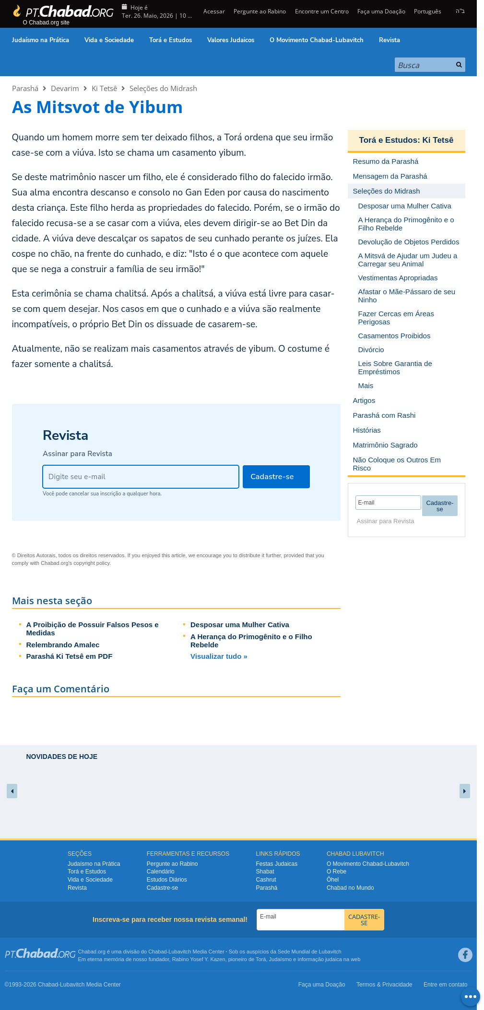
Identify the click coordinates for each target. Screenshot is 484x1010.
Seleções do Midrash (163, 88)
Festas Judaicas (277, 864)
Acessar (213, 11)
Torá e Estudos (170, 40)
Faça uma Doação (381, 11)
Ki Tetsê (104, 88)
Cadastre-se (162, 887)
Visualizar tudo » (219, 656)
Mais (366, 385)
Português (427, 11)
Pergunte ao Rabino (260, 11)
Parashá (25, 88)
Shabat (265, 871)
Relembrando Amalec (63, 645)
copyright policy (91, 563)
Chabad (157, 951)
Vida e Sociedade (109, 40)
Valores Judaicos (230, 40)
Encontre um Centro (322, 11)
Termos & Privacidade (384, 984)
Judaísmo (280, 959)
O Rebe (336, 871)
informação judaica (319, 959)
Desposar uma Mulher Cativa (239, 624)
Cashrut (266, 879)
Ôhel (333, 879)
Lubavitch (179, 951)
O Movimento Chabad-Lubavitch (317, 40)
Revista (389, 40)
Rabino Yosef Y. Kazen (198, 959)
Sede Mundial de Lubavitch (310, 951)
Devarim (65, 88)
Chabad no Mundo (350, 887)
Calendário (161, 871)
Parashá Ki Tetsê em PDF (69, 656)
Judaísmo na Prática (40, 40)
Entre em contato (445, 984)
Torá (261, 959)
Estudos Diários (167, 879)
